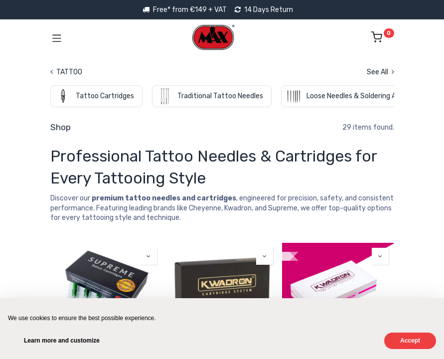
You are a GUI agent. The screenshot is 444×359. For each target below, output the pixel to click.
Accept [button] (410, 340)
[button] (148, 256)
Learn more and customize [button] (62, 340)
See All (380, 72)
